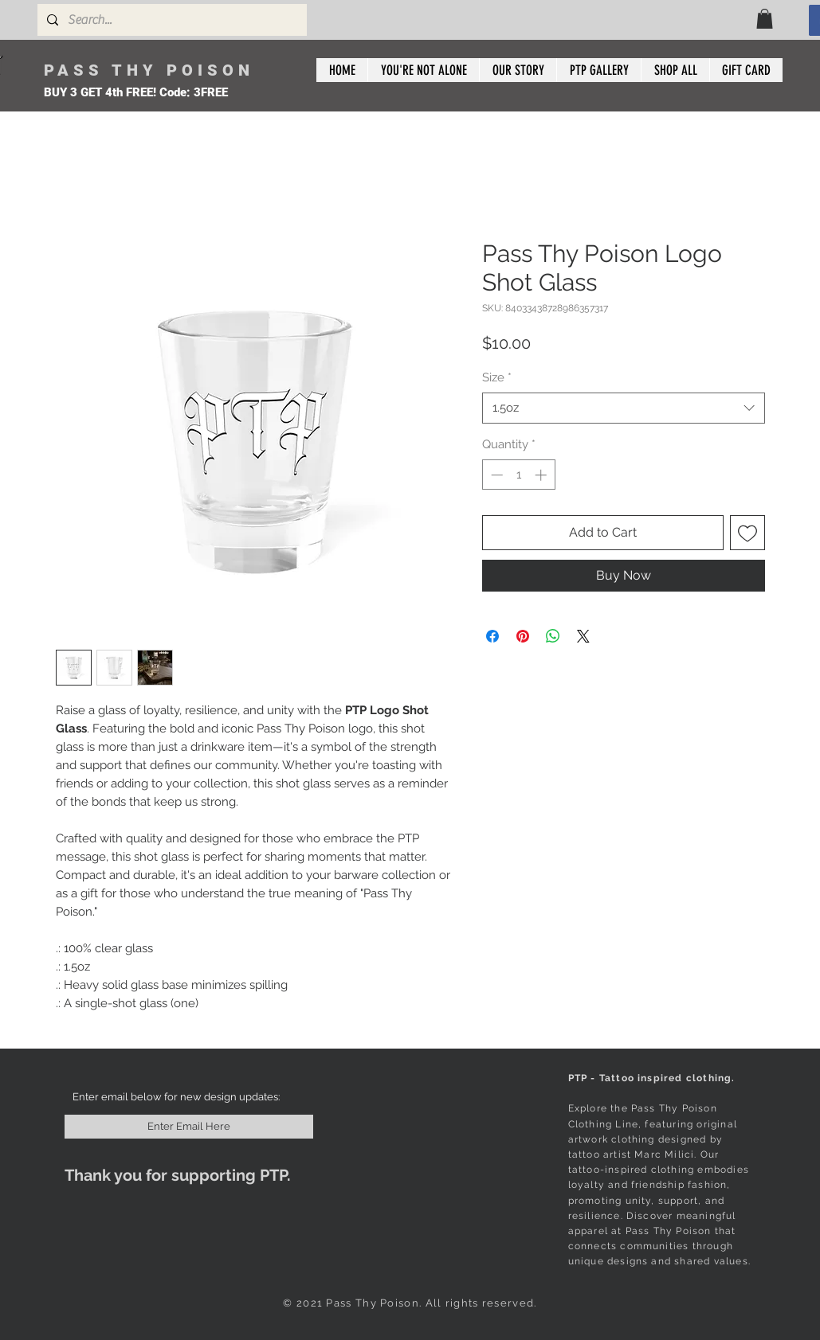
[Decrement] (495, 475)
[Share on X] (583, 636)
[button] (764, 19)
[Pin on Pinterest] (522, 636)
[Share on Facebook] (492, 636)
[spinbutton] (518, 475)
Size (497, 377)
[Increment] (542, 475)
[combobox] (623, 408)
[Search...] (170, 20)
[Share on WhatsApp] (553, 636)
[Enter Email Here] (189, 1127)
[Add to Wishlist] (747, 532)
